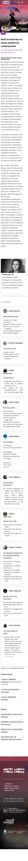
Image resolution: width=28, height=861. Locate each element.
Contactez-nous (11, 786)
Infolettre (9, 790)
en (22, 2)
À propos (8, 784)
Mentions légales (12, 788)
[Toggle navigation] (25, 2)
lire (3, 32)
